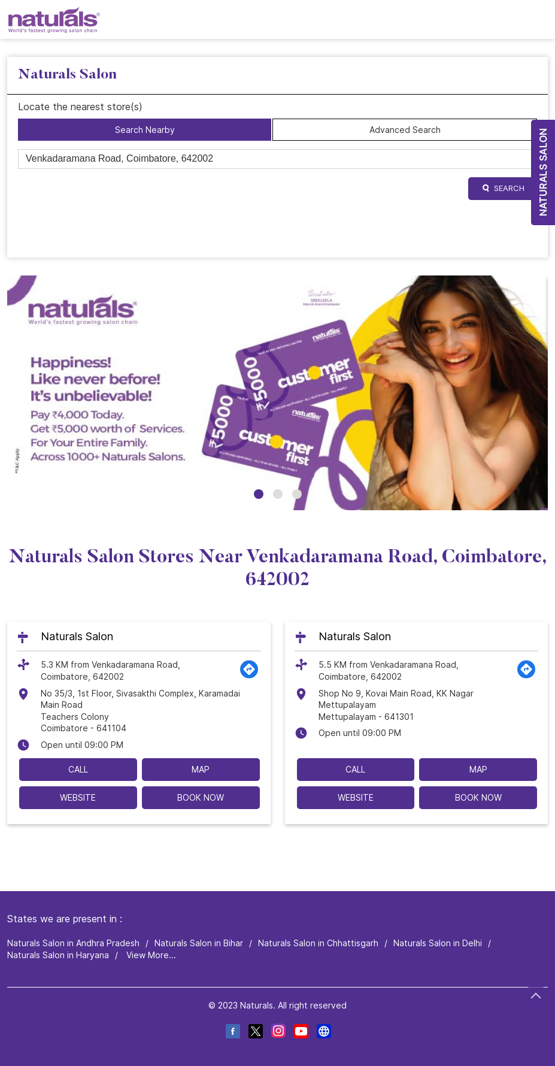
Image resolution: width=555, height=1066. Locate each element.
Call (78, 769)
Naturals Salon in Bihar (198, 943)
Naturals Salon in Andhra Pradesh (73, 943)
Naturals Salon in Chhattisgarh (318, 943)
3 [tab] (297, 494)
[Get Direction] (249, 676)
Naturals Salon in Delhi (437, 943)
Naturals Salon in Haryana (58, 955)
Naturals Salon (77, 636)
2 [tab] (278, 494)
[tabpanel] (277, 392)
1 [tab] (258, 494)
